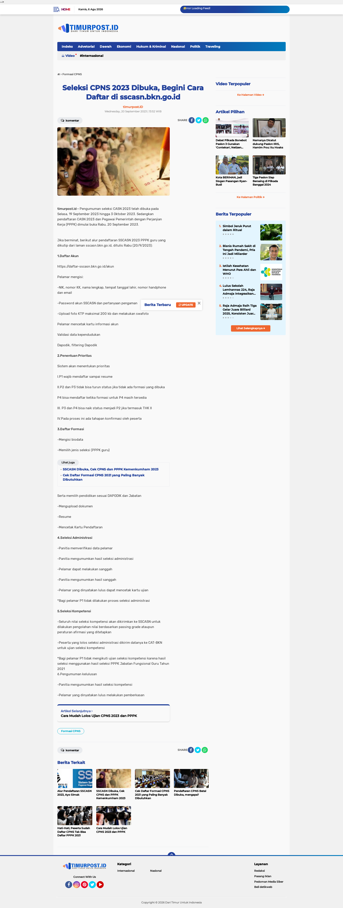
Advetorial (86, 47)
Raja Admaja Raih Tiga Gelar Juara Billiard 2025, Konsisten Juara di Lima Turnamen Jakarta (240, 310)
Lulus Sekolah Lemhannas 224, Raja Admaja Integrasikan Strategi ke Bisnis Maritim (239, 290)
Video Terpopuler (233, 84)
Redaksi (259, 870)
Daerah (106, 47)
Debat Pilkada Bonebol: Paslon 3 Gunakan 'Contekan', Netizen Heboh (231, 144)
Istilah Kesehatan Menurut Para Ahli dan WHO (239, 269)
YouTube (103, 886)
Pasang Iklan (262, 876)
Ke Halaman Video (250, 94)
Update (186, 304)
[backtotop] (171, 856)
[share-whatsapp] (206, 120)
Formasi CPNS (70, 731)
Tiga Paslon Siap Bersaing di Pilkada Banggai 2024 (265, 181)
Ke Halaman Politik (251, 197)
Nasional (178, 47)
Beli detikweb (263, 887)
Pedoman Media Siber (268, 881)
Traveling (212, 47)
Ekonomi (124, 47)
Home (65, 9)
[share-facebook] (192, 120)
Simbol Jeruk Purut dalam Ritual (237, 228)
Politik (195, 47)
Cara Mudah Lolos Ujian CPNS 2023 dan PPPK (99, 716)
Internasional (92, 56)
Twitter (94, 886)
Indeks (67, 47)
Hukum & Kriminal (151, 47)
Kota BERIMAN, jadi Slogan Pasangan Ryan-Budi (231, 181)
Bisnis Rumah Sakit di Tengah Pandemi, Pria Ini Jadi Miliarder (239, 250)
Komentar (70, 120)
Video (70, 56)
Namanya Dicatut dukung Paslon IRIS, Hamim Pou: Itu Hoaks (268, 144)
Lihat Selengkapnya (250, 328)
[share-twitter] (199, 120)
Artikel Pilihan (230, 112)
